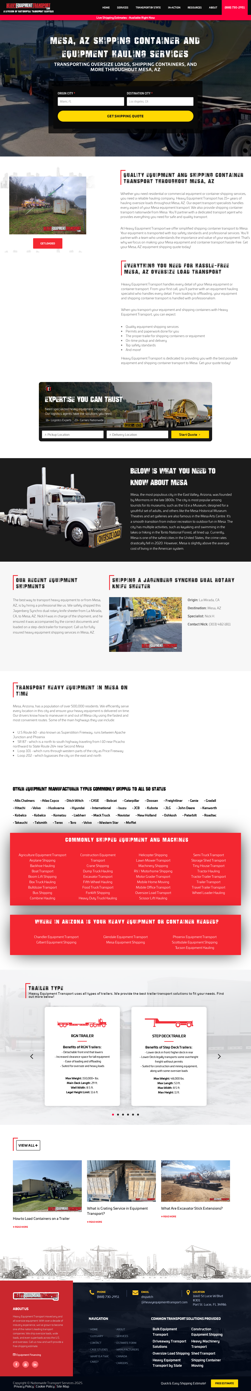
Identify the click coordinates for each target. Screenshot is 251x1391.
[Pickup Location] (74, 434)
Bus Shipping (42, 892)
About (213, 7)
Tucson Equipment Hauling (194, 947)
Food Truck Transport (97, 887)
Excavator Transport (97, 876)
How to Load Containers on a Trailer (41, 1218)
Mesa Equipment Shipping (125, 942)
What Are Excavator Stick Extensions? (192, 1208)
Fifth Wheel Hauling (97, 881)
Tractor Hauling (208, 871)
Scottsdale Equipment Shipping (195, 942)
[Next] (219, 1056)
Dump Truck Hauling (98, 871)
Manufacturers (127, 1349)
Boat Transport (42, 871)
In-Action (174, 7)
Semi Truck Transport (208, 854)
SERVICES (122, 1336)
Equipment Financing (27, 1354)
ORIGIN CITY (66, 93)
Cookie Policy (45, 1386)
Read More (20, 1226)
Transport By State (148, 7)
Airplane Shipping (42, 860)
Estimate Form (126, 1343)
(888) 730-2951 (235, 7)
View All (28, 1145)
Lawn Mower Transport (153, 860)
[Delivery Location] (139, 434)
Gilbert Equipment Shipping (56, 942)
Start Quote (190, 434)
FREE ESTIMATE (224, 1383)
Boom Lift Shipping (42, 876)
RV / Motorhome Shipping (153, 871)
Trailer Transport (208, 881)
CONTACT (95, 1343)
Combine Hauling (42, 898)
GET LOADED (47, 243)
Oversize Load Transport (153, 892)
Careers (122, 1363)
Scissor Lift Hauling (153, 898)
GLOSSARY (96, 1336)
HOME (94, 1329)
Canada (121, 1356)
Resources (195, 7)
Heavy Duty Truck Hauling (98, 898)
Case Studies (99, 1349)
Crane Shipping (98, 865)
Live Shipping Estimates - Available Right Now (125, 17)
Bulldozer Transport (42, 887)
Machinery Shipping (153, 865)
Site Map (63, 1386)
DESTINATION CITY (140, 93)
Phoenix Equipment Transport (195, 936)
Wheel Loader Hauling (208, 892)
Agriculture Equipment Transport (42, 854)
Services (122, 7)
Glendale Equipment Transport (125, 936)
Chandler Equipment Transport (56, 936)
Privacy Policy (24, 1386)
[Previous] (32, 1056)
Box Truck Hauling (42, 881)
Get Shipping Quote (125, 116)
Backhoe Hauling (42, 865)
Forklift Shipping (98, 892)
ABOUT (120, 1329)
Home (106, 7)
